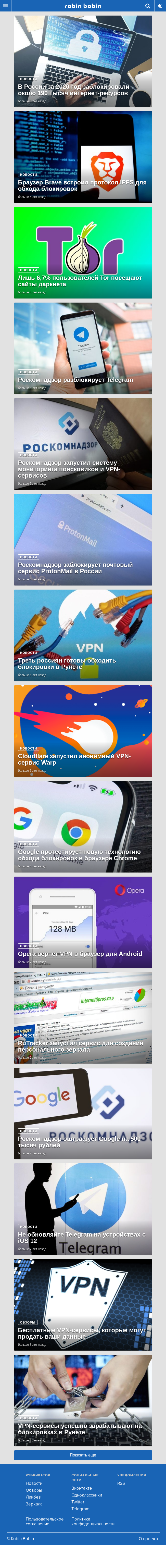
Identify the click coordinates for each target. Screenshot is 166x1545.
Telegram (80, 1509)
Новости (34, 1483)
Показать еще (83, 1455)
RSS (121, 1483)
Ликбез (33, 1497)
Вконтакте (81, 1488)
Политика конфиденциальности (92, 1521)
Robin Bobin (83, 6)
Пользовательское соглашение (45, 1521)
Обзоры (34, 1490)
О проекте (149, 1538)
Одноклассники (86, 1495)
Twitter (77, 1502)
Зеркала (34, 1504)
